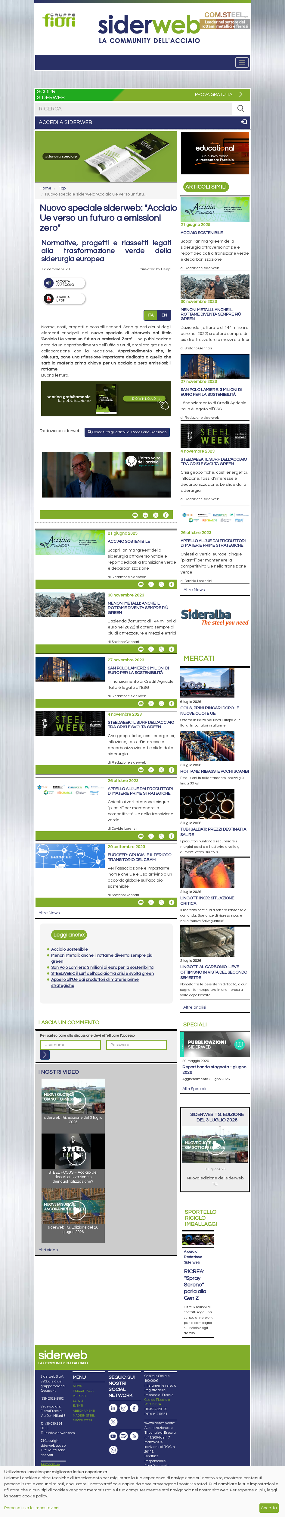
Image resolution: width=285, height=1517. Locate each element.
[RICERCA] (241, 109)
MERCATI (79, 1396)
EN (164, 315)
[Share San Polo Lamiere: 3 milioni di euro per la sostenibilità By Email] (141, 703)
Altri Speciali (194, 1089)
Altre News (49, 913)
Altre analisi (194, 1007)
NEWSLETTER (82, 1420)
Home (45, 188)
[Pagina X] (113, 1422)
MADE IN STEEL (84, 1415)
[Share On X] (155, 515)
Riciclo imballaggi (201, 1218)
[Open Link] (60, 20)
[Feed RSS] (134, 1436)
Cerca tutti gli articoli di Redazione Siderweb (127, 432)
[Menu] (242, 62)
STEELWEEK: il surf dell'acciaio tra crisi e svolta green (141, 724)
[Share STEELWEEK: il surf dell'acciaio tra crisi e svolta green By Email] (141, 770)
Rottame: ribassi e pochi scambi (214, 771)
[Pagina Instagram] (123, 1408)
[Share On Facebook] (166, 515)
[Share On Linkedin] (145, 515)
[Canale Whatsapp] (113, 1450)
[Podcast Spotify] (123, 1436)
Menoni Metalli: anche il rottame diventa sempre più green (138, 608)
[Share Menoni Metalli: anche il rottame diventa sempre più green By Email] (141, 649)
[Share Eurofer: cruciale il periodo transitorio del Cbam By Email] (141, 902)
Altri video (48, 1250)
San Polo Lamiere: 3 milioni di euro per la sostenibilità (138, 670)
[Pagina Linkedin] (113, 1408)
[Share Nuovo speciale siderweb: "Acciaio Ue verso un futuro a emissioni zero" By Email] (135, 515)
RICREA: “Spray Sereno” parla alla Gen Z (195, 1285)
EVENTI (78, 1405)
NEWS (77, 1386)
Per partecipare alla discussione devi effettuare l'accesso (87, 1036)
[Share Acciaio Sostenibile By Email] (141, 584)
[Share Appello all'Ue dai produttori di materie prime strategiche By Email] (141, 836)
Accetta (269, 1508)
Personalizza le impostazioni (31, 1508)
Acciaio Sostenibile (129, 541)
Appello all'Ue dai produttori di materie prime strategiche (140, 791)
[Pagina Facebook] (134, 1408)
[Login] (45, 1055)
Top (62, 188)
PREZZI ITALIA (83, 1390)
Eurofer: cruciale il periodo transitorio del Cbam (139, 857)
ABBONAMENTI (84, 1410)
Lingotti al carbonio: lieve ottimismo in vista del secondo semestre (213, 972)
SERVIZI (78, 1400)
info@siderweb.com (60, 1433)
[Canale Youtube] (113, 1436)
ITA (150, 315)
